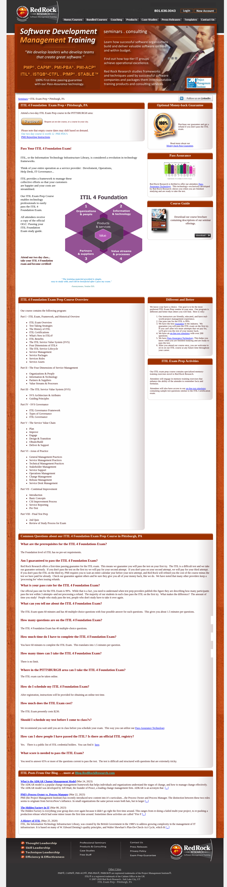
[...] (166, 787)
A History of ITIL (30, 820)
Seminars (23, 98)
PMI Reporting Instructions (35, 137)
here (97, 744)
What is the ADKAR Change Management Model (48, 781)
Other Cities (114, 869)
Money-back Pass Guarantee (179, 146)
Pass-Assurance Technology (180, 338)
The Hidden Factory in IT (35, 807)
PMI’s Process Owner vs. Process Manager (44, 794)
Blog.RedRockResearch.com (95, 773)
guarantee (179, 323)
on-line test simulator (180, 333)
